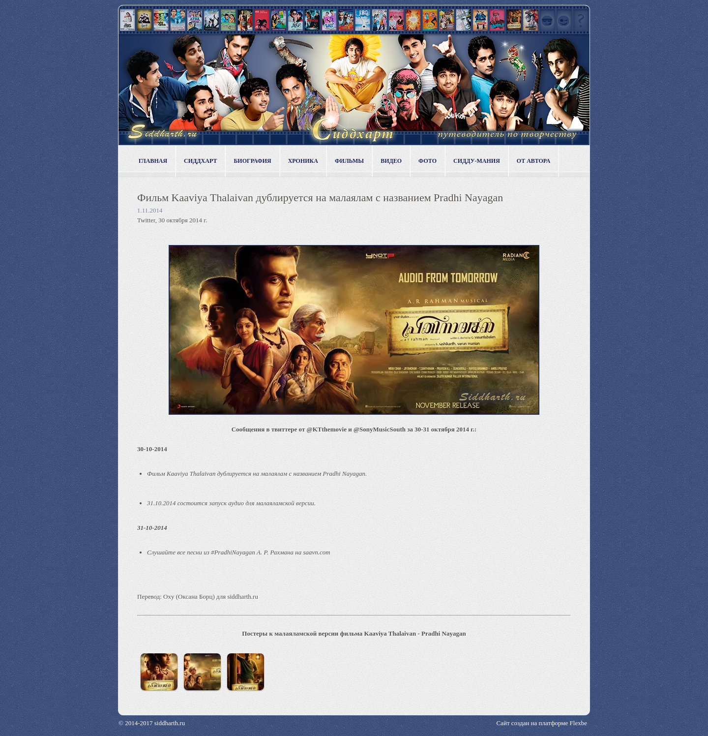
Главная (153, 160)
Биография (252, 160)
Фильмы (349, 160)
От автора (534, 160)
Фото (427, 160)
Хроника (303, 160)
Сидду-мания (476, 160)
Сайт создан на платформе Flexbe (542, 723)
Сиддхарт (200, 160)
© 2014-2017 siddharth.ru (151, 723)
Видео (391, 160)
